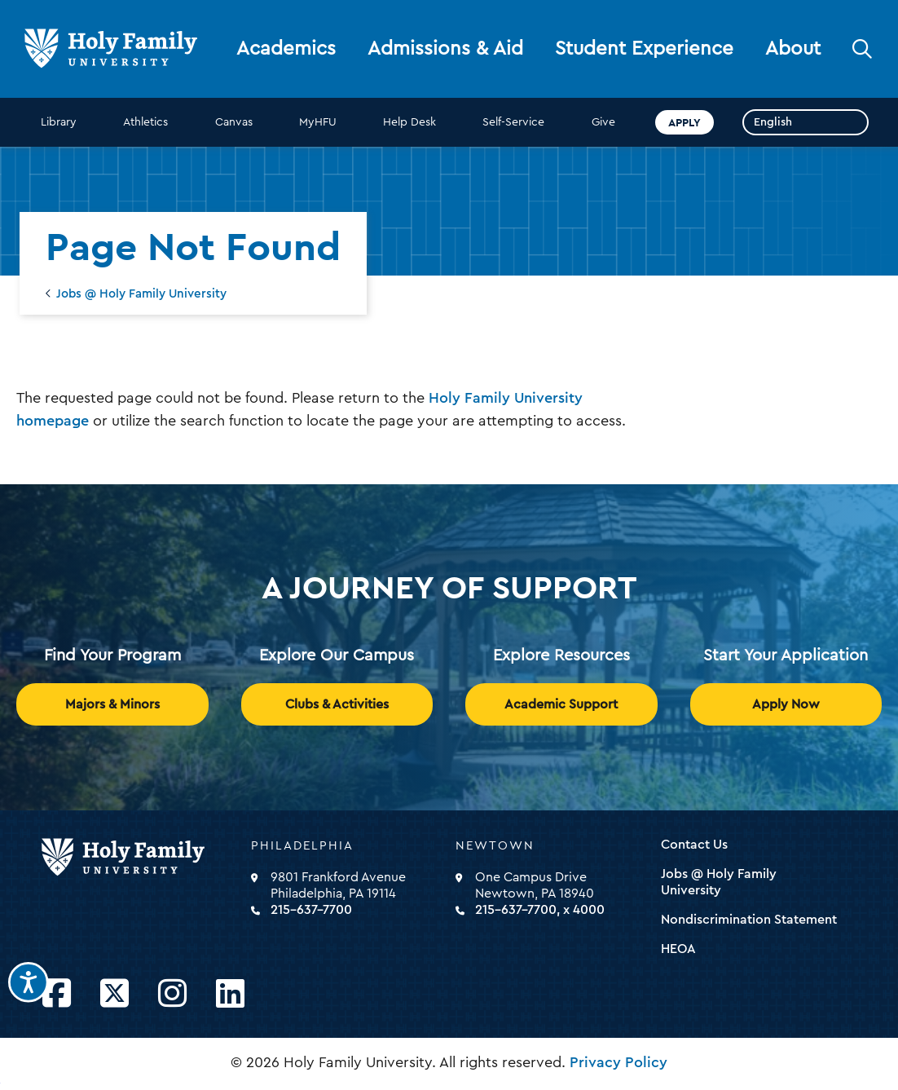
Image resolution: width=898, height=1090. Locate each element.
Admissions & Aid (445, 49)
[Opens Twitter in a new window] (114, 994)
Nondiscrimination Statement (749, 919)
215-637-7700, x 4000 (540, 909)
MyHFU (318, 122)
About (793, 49)
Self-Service (513, 122)
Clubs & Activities (337, 704)
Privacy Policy (618, 1062)
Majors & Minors (112, 704)
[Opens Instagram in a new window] (172, 994)
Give (603, 122)
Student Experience (644, 49)
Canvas (234, 122)
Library (59, 122)
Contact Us (694, 844)
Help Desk (409, 122)
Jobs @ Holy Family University (141, 294)
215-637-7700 (311, 909)
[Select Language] (805, 122)
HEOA (678, 948)
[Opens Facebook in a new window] (56, 994)
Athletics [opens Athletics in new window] (145, 122)
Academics (286, 49)
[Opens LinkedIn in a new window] (230, 994)
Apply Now (786, 704)
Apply (684, 122)
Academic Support (561, 704)
